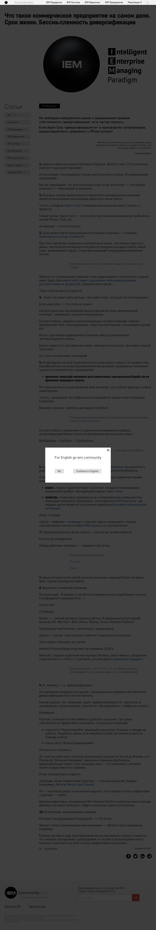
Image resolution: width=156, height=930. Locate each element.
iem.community (89, 457)
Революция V (135, 2)
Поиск (147, 2)
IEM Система (73, 2)
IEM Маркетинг (92, 2)
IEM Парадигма (54, 2)
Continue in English (87, 471)
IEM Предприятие (114, 2)
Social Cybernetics (24, 2)
